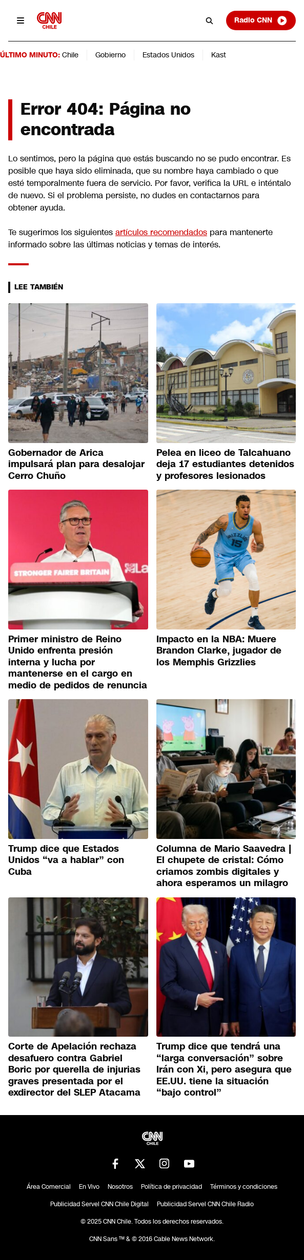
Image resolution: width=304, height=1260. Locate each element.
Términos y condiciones (243, 1187)
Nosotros (120, 1187)
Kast (218, 55)
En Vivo (89, 1187)
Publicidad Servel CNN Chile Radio (205, 1204)
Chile (70, 55)
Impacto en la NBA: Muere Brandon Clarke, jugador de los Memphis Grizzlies (218, 651)
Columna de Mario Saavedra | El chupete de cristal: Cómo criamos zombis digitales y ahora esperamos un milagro (223, 866)
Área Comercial (49, 1187)
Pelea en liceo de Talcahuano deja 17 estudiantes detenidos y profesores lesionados (225, 464)
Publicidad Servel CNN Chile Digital (99, 1204)
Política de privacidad (171, 1187)
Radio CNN (261, 20)
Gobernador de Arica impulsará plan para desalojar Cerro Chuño (76, 464)
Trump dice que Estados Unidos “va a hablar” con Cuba (66, 860)
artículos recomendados (161, 232)
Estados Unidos (168, 55)
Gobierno (110, 55)
